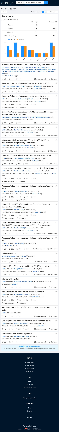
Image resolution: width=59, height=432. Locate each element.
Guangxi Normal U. (15, 67)
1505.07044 (37, 212)
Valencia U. (42, 71)
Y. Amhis (17, 191)
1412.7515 (9, 245)
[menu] (54, 3)
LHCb (3, 130)
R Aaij (16, 269)
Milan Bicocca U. (12, 256)
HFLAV (4, 99)
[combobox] (34, 2)
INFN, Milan (23, 256)
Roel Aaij (16, 130)
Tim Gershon (18, 171)
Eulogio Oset (21, 71)
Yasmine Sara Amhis (21, 99)
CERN (21, 209)
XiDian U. (21, 69)
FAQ (29, 381)
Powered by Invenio (29, 426)
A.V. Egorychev (6, 117)
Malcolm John (18, 323)
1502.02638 (30, 230)
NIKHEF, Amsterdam (26, 145)
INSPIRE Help (29, 384)
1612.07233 (35, 194)
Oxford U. (26, 323)
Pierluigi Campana (19, 336)
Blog (29, 408)
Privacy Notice (29, 368)
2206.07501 (37, 101)
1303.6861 (36, 271)
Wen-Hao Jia (5, 67)
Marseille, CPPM (27, 281)
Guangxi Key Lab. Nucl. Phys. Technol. (34, 67)
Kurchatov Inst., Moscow (18, 117)
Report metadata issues (29, 388)
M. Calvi (4, 256)
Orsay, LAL (31, 158)
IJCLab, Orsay (32, 99)
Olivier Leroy (17, 281)
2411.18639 (37, 88)
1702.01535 (52, 173)
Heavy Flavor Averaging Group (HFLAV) (13, 86)
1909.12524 (35, 160)
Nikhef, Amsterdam (25, 130)
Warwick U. (26, 171)
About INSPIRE (29, 362)
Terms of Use (29, 371)
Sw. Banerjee (37, 86)
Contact (29, 417)
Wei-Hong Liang (30, 69)
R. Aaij (16, 294)
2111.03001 (30, 132)
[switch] (44, 12)
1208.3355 (35, 297)
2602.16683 (9, 76)
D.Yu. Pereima (30, 117)
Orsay (22, 243)
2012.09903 (30, 148)
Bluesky (29, 411)
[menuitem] (55, 3)
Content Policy (29, 365)
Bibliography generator (29, 398)
